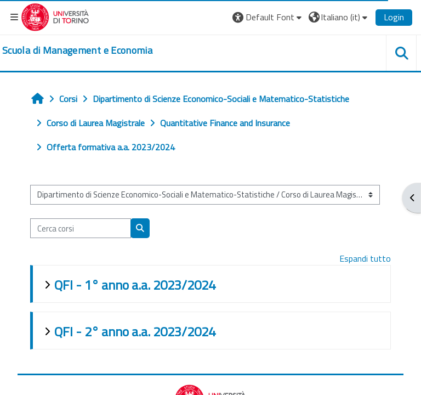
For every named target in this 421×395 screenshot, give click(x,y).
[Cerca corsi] (80, 228)
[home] (77, 50)
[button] (268, 17)
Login (394, 17)
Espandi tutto (365, 258)
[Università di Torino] (55, 15)
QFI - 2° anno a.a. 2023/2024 (134, 331)
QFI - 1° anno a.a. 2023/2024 (134, 285)
